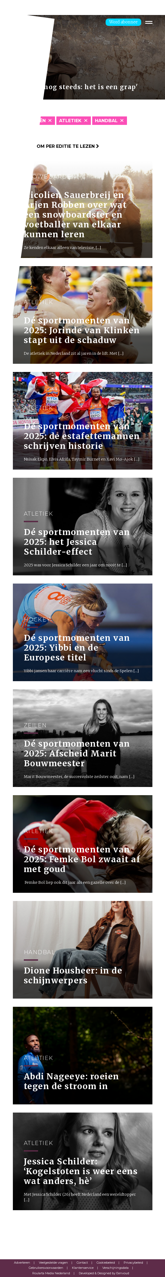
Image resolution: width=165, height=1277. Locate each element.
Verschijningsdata (115, 1268)
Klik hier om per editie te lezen (56, 146)
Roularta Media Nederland (51, 1273)
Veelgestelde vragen (53, 1262)
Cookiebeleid (106, 1262)
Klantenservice (83, 1268)
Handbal (106, 120)
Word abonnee (123, 22)
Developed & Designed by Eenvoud (104, 1273)
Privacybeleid (133, 1262)
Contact (82, 1262)
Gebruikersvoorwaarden (46, 1268)
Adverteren (22, 1262)
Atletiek (70, 120)
